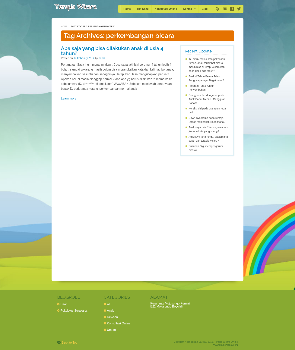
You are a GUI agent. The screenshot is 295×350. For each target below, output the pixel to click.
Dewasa (112, 317)
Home (127, 8)
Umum (111, 329)
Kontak (187, 8)
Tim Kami (143, 8)
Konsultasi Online (166, 8)
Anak (110, 310)
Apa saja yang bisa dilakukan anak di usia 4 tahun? (112, 50)
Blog (205, 8)
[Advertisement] (207, 215)
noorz (102, 58)
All (108, 304)
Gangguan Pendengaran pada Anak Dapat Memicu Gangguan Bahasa (207, 99)
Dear (63, 304)
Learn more (68, 98)
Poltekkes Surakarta (73, 310)
